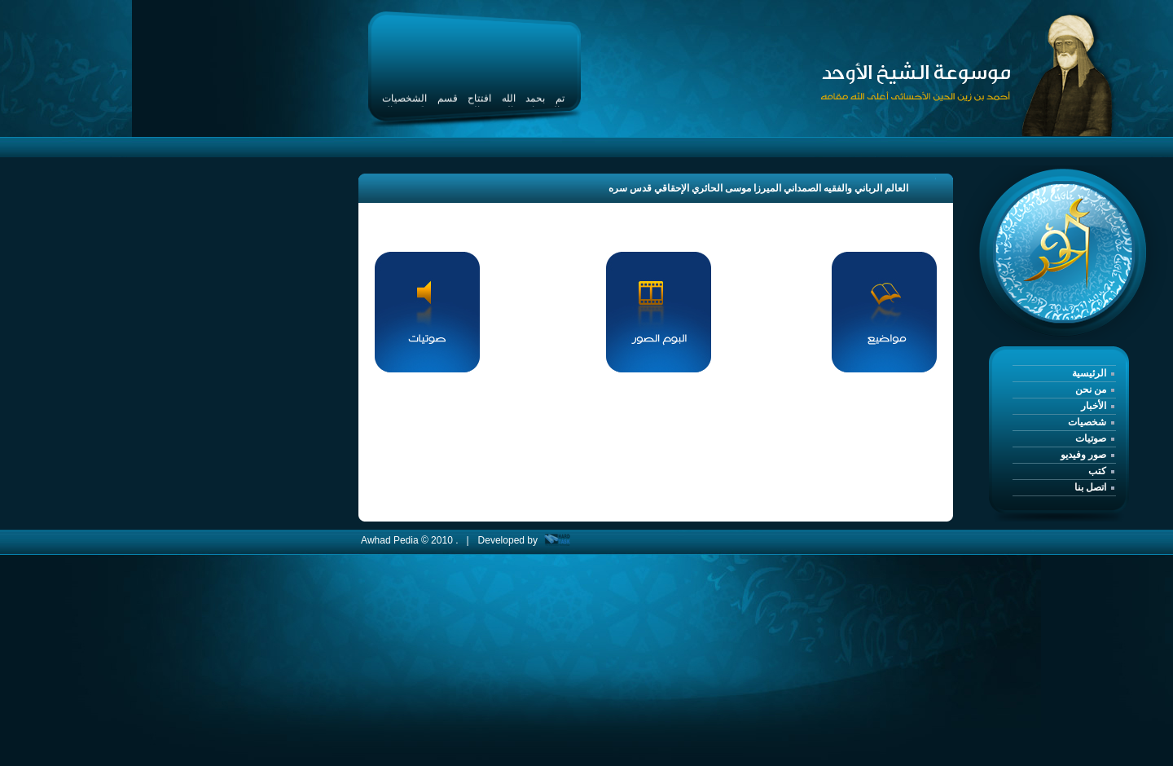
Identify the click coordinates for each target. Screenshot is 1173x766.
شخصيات (1087, 422)
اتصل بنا (1090, 487)
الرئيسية (1089, 373)
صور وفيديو (1083, 454)
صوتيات (1090, 438)
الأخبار (1093, 406)
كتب (1097, 471)
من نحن (1090, 389)
